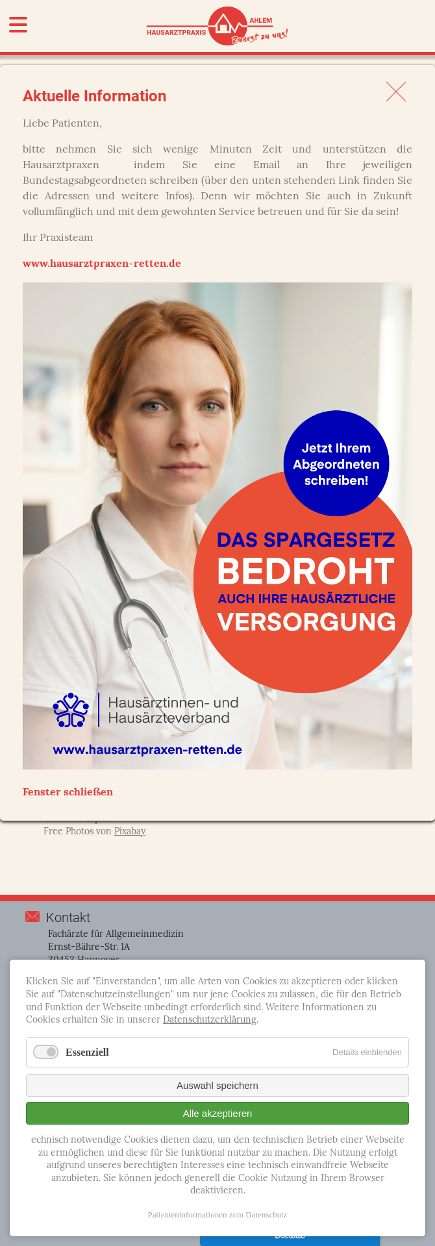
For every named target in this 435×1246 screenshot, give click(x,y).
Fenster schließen (68, 793)
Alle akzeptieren (218, 1113)
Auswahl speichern (217, 1085)
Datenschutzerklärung (209, 1020)
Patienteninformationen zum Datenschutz (217, 1214)
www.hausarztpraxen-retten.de (102, 264)
